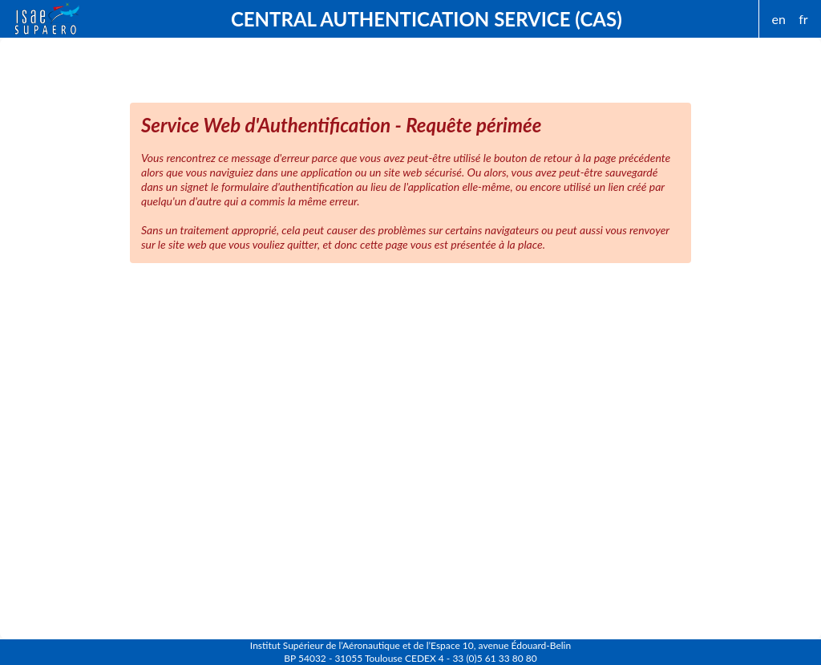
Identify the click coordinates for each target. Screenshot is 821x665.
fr (803, 18)
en (779, 18)
